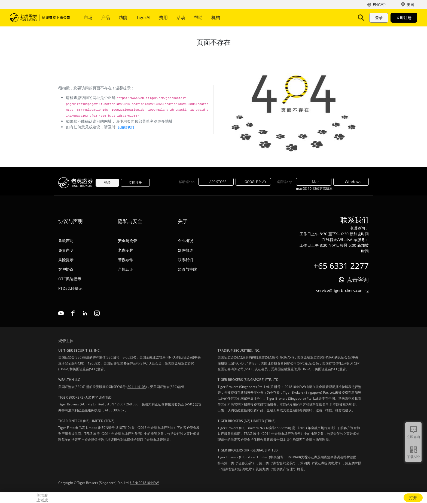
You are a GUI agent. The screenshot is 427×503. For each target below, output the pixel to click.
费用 (163, 17)
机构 (215, 17)
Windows (351, 181)
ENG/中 (379, 4)
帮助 (198, 17)
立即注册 (403, 17)
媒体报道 (185, 250)
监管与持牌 (187, 269)
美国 (410, 4)
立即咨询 (413, 437)
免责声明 (66, 250)
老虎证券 (40, 18)
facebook (73, 313)
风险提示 (66, 259)
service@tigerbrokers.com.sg (342, 290)
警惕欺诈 (125, 259)
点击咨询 (358, 279)
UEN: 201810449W (144, 482)
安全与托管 (127, 240)
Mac (313, 181)
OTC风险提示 (69, 278)
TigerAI (143, 17)
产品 (105, 17)
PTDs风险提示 (70, 288)
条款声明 (66, 240)
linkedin (85, 313)
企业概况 (185, 240)
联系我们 (185, 259)
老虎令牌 (125, 250)
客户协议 (66, 269)
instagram (97, 313)
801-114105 (136, 386)
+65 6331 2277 (341, 265)
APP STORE (216, 181)
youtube (61, 313)
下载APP (413, 456)
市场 (88, 17)
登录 (379, 17)
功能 (123, 17)
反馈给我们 (126, 127)
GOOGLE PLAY (253, 181)
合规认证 (125, 269)
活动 (180, 17)
